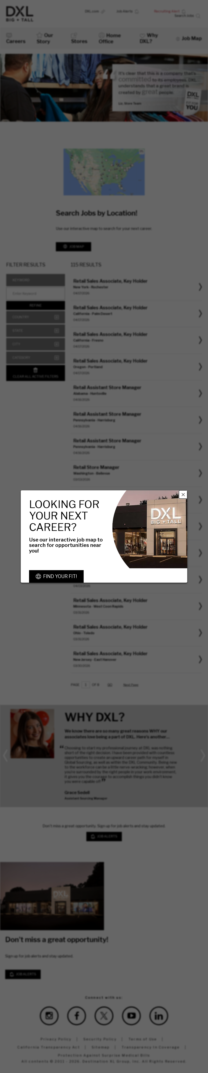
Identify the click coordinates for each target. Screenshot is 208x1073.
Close (183, 494)
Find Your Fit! (60, 576)
